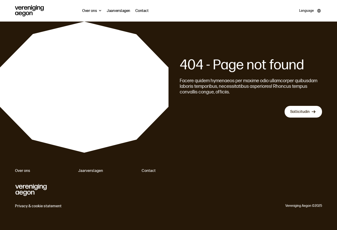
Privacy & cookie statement (38, 206)
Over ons (22, 170)
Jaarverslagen (90, 170)
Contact (149, 170)
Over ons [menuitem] (89, 10)
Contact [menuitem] (142, 10)
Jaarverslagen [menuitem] (118, 10)
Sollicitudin (300, 111)
